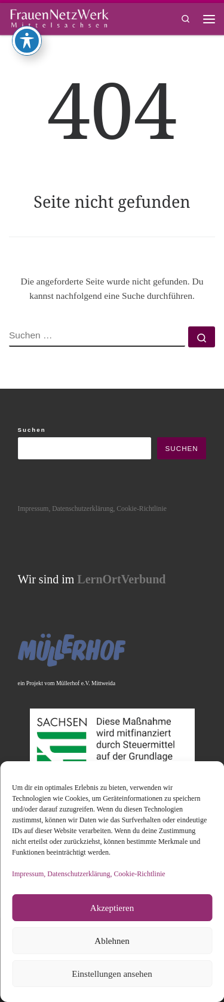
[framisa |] (59, 17)
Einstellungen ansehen (112, 974)
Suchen (32, 429)
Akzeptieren (112, 908)
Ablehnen (111, 941)
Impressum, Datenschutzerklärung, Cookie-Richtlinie (88, 874)
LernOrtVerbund (121, 579)
